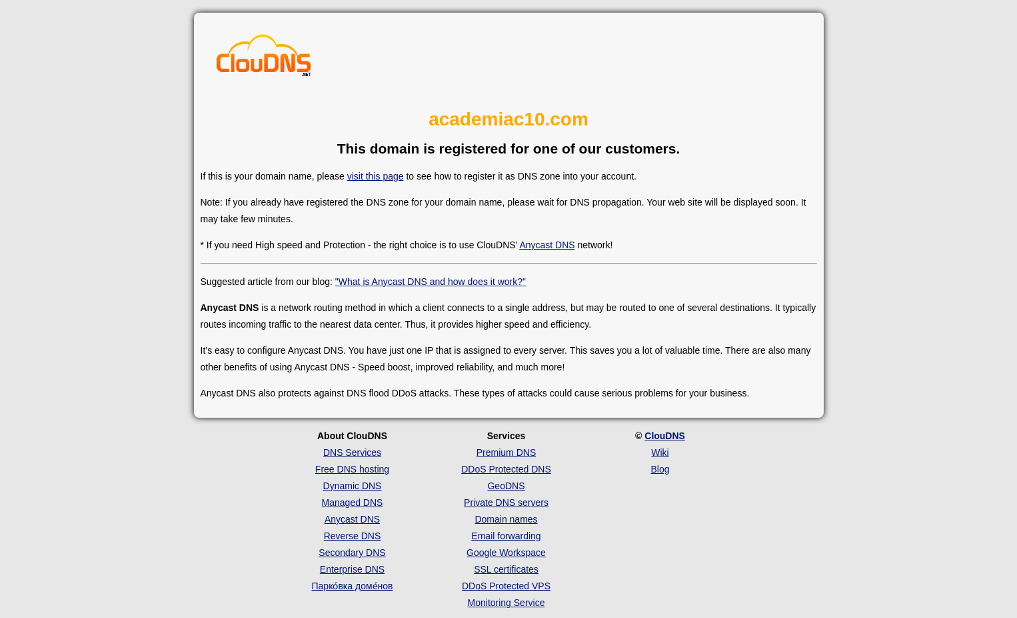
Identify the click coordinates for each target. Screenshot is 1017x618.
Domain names (506, 519)
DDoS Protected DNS (506, 469)
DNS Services (352, 452)
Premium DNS (506, 452)
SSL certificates (506, 569)
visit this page (375, 176)
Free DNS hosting (352, 469)
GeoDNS (505, 486)
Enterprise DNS (352, 569)
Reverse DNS (352, 536)
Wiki (659, 452)
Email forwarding (505, 536)
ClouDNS (664, 435)
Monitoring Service (506, 602)
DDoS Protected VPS (506, 586)
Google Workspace (506, 552)
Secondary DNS (352, 552)
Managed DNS (352, 502)
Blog (659, 469)
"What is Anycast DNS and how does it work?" (430, 281)
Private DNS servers (506, 502)
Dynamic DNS (352, 486)
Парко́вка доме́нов (352, 586)
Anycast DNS (546, 245)
